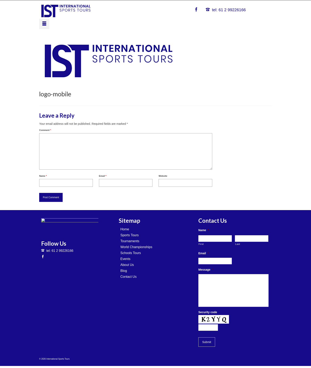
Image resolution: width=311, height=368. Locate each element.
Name (43, 176)
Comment (45, 130)
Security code (207, 312)
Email (103, 176)
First (201, 244)
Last (237, 244)
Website (163, 176)
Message (205, 269)
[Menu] (44, 24)
